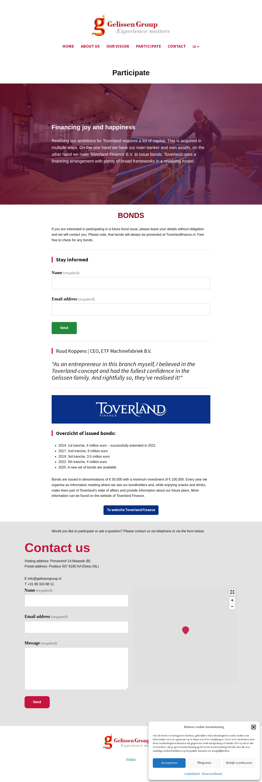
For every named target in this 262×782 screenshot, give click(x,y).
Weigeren (204, 763)
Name (66, 272)
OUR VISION (117, 46)
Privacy (131, 759)
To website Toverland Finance (131, 510)
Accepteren (169, 763)
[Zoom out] (232, 606)
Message (41, 643)
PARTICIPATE (148, 46)
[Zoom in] (232, 600)
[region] (185, 634)
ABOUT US (90, 46)
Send (64, 328)
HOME (68, 46)
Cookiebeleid (192, 773)
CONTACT (177, 46)
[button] (253, 727)
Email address (73, 299)
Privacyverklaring (212, 773)
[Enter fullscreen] (232, 592)
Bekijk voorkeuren (239, 763)
